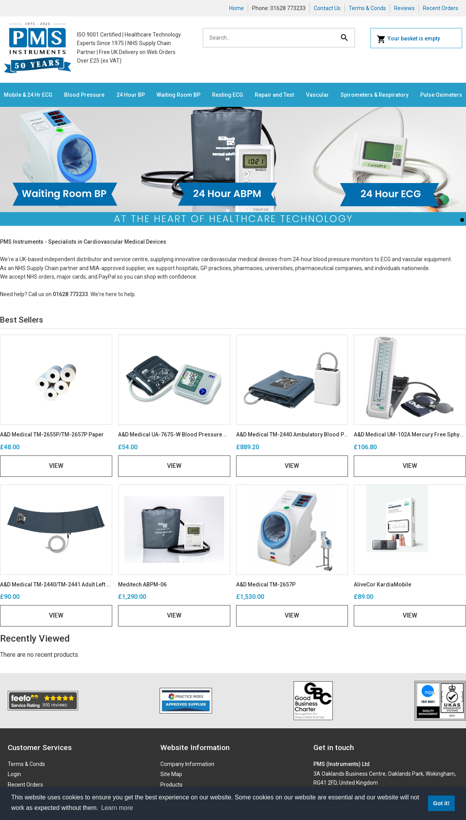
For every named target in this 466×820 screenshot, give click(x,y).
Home (236, 8)
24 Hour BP (130, 95)
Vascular (317, 95)
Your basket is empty (408, 39)
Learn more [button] (117, 807)
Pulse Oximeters (441, 95)
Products (171, 785)
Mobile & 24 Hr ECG (28, 95)
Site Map (171, 774)
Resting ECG (227, 95)
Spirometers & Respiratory (375, 95)
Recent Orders (440, 8)
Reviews (404, 8)
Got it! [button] (441, 803)
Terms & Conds (367, 8)
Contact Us (327, 8)
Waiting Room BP (178, 95)
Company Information (187, 764)
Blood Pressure (84, 95)
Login (14, 774)
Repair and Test (274, 95)
